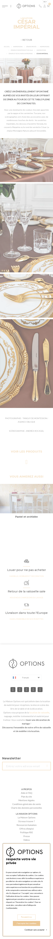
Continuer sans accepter (36, 930)
